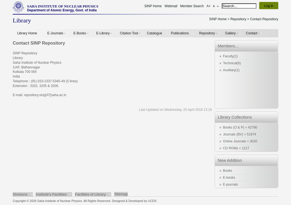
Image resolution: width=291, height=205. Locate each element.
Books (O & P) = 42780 (240, 127)
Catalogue (154, 33)
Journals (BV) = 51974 (239, 134)
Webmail (171, 6)
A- (218, 6)
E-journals (230, 184)
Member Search (192, 6)
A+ (209, 6)
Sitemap (121, 194)
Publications (180, 33)
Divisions (20, 194)
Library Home (27, 33)
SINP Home (153, 6)
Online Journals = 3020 (240, 141)
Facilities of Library (90, 194)
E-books (229, 178)
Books (227, 171)
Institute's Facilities (51, 194)
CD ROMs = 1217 (236, 148)
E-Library (103, 33)
